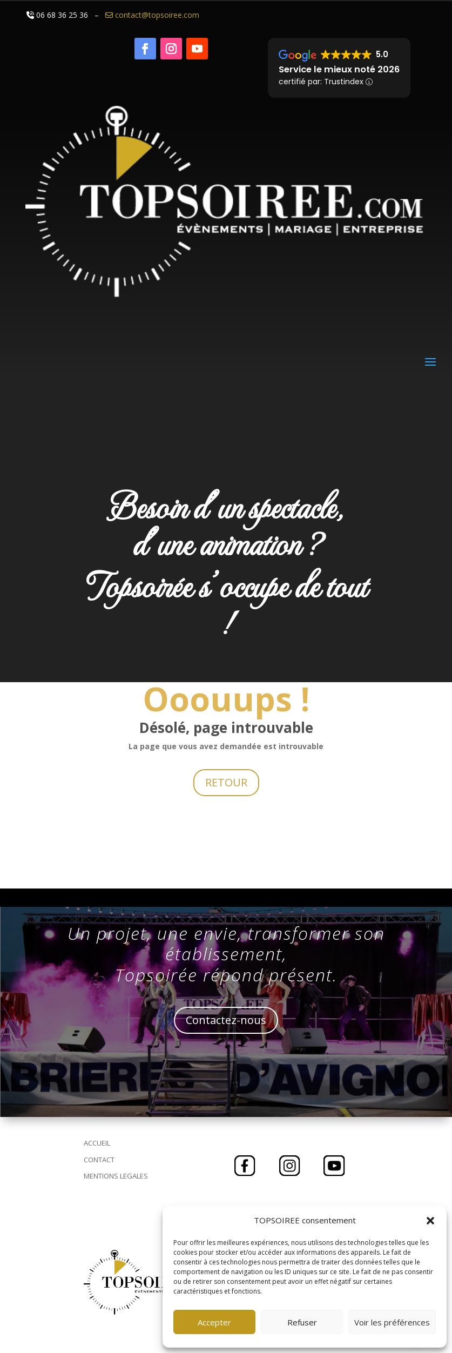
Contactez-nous (226, 1020)
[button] (430, 1220)
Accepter (214, 1322)
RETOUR (226, 782)
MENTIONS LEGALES (116, 1176)
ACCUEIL (97, 1143)
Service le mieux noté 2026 (339, 69)
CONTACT (99, 1159)
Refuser (302, 1322)
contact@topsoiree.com (151, 15)
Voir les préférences (392, 1322)
